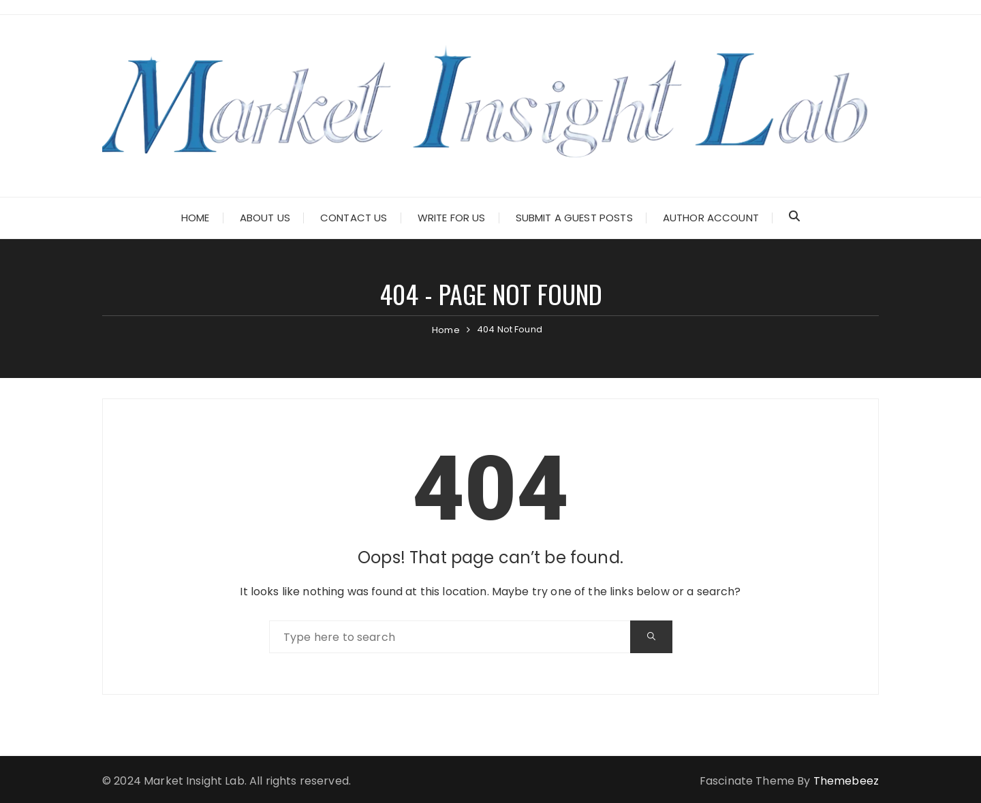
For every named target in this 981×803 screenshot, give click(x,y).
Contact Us (354, 217)
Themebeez (846, 781)
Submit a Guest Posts (574, 217)
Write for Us (452, 217)
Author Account (711, 217)
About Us (265, 217)
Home (195, 217)
